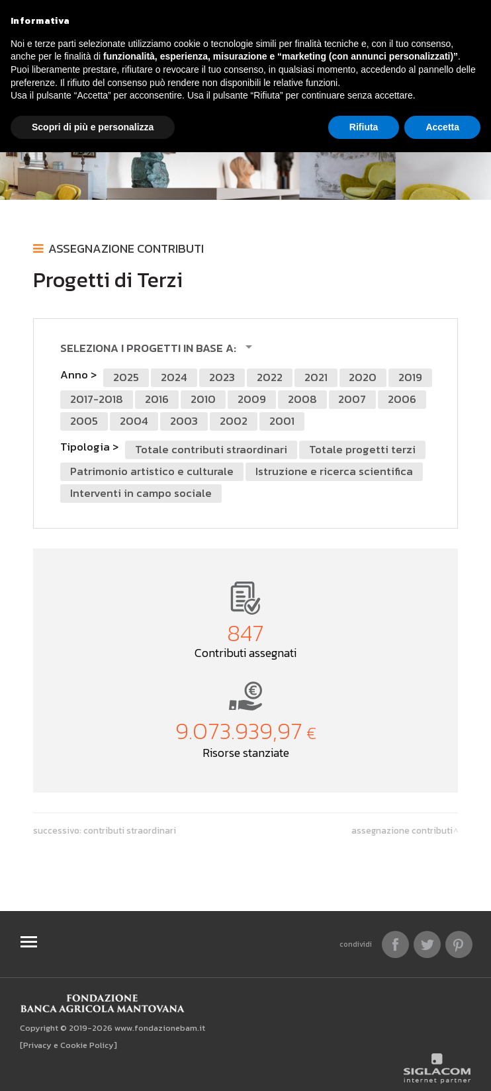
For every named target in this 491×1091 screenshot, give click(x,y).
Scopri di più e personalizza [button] (93, 127)
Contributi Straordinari (129, 830)
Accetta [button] (442, 127)
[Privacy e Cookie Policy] (68, 1045)
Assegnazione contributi (126, 248)
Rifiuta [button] (364, 127)
